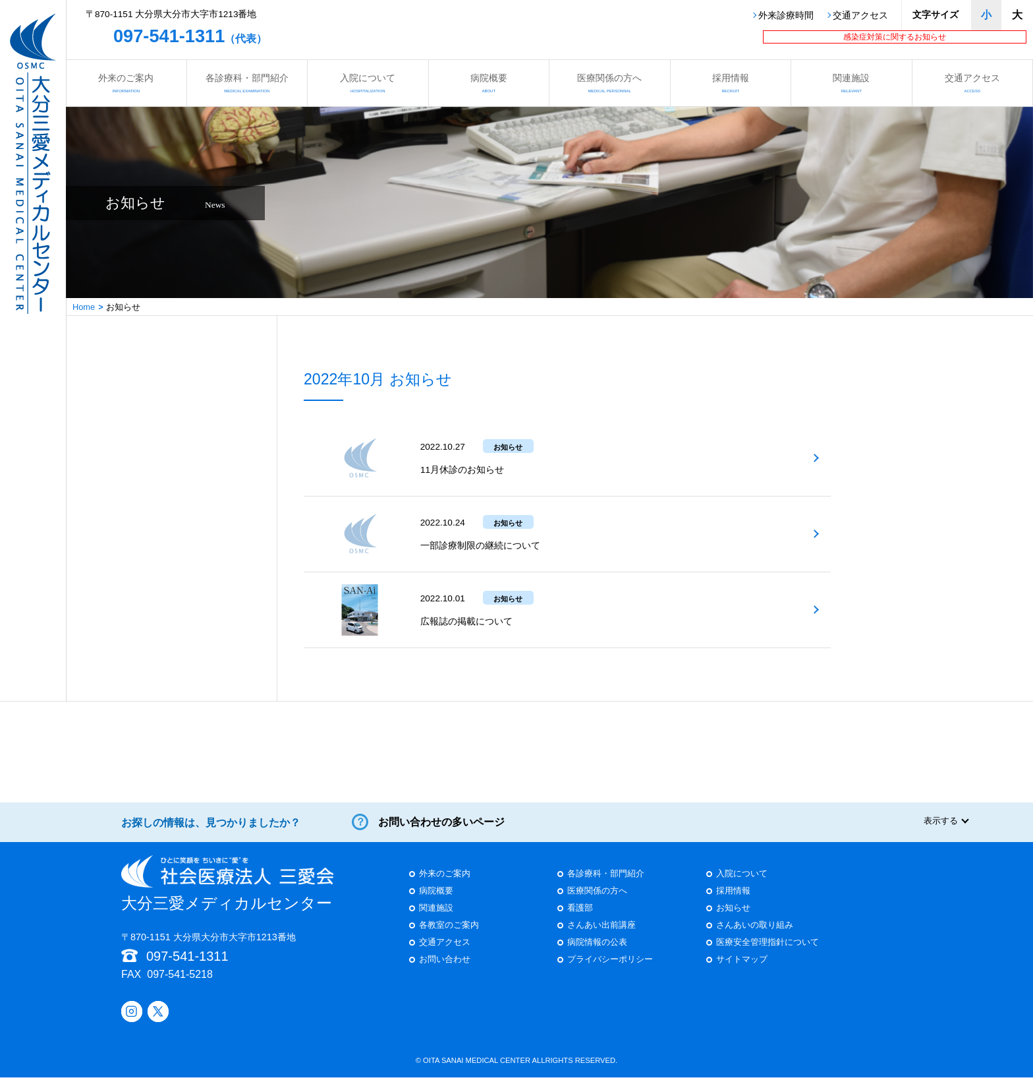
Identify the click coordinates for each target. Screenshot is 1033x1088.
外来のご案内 (126, 83)
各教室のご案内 (449, 936)
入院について (368, 83)
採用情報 (731, 83)
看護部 (580, 919)
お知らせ (733, 919)
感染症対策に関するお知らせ (894, 37)
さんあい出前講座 (601, 936)
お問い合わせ (444, 971)
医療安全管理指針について (767, 954)
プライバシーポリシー (610, 971)
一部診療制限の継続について (480, 546)
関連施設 (851, 83)
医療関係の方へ (609, 83)
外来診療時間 (786, 15)
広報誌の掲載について (466, 621)
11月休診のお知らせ (462, 470)
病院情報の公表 (597, 954)
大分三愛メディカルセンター (227, 894)
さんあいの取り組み (754, 936)
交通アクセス (860, 15)
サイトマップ (742, 971)
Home (83, 307)
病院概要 (489, 83)
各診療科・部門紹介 (247, 83)
